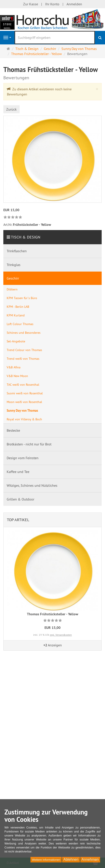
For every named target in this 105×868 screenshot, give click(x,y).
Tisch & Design (25, 237)
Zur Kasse (30, 4)
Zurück (11, 109)
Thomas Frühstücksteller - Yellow (52, 614)
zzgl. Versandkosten (61, 634)
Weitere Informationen (46, 859)
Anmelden (74, 4)
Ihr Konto (52, 4)
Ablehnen (71, 859)
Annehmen (90, 859)
